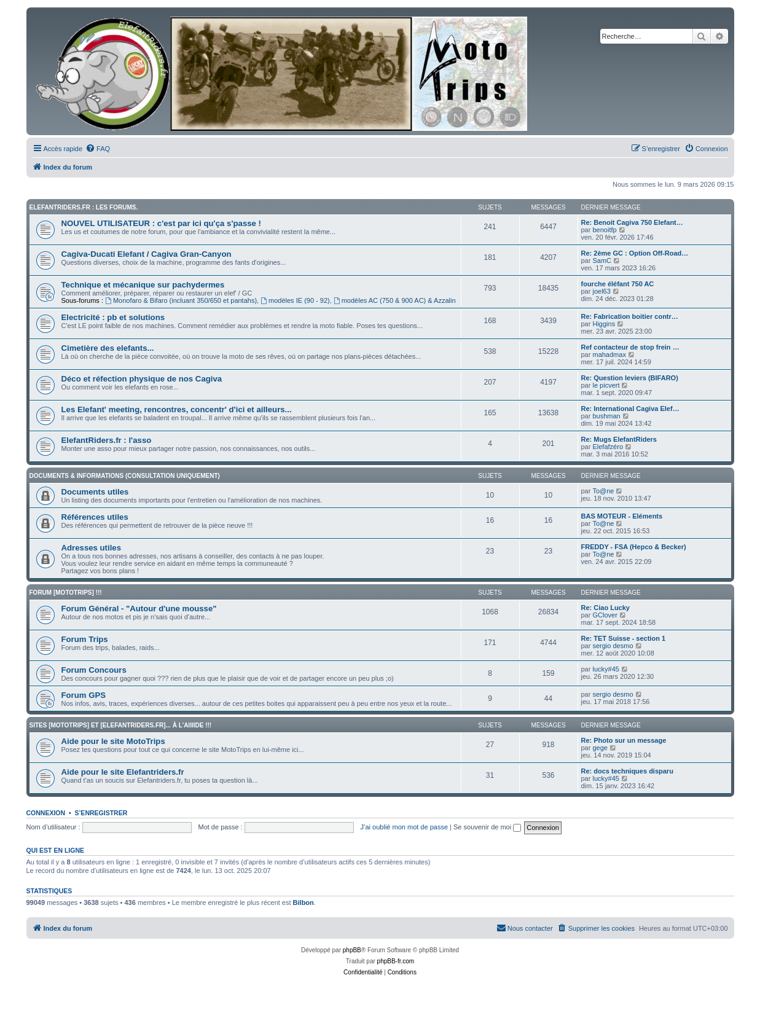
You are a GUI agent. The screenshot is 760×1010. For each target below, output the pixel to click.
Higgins (603, 323)
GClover (604, 615)
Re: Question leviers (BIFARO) (629, 378)
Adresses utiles (91, 547)
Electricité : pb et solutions (113, 317)
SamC (601, 260)
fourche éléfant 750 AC (617, 284)
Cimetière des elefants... (107, 348)
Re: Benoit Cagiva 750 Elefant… (632, 222)
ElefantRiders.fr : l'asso (106, 440)
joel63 (601, 291)
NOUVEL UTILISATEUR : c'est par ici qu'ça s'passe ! (161, 223)
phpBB (352, 950)
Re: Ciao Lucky (605, 607)
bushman (606, 416)
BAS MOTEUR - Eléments (622, 516)
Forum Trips (84, 639)
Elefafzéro (607, 446)
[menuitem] (97, 148)
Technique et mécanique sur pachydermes (143, 284)
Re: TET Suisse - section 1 (623, 638)
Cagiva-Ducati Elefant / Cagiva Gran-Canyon (146, 254)
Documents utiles (95, 491)
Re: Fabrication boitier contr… (629, 316)
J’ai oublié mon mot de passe (404, 827)
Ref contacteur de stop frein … (630, 347)
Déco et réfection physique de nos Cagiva (141, 378)
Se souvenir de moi (487, 827)
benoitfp (604, 229)
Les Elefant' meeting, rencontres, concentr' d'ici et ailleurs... (176, 409)
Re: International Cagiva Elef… (630, 408)
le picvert (605, 385)
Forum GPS (83, 695)
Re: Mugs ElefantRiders (619, 439)
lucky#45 (605, 669)
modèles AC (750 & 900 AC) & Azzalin (395, 300)
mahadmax (608, 354)
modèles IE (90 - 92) (295, 300)
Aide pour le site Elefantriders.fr (122, 772)
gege (599, 747)
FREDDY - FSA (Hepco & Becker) (633, 546)
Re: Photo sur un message (624, 740)
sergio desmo (612, 645)
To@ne (603, 491)
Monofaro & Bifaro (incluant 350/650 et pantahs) (181, 300)
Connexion (46, 812)
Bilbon (303, 902)
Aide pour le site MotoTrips (113, 741)
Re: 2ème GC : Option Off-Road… (635, 253)
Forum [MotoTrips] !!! (65, 592)
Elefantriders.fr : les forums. (83, 207)
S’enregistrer (100, 812)
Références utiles (94, 517)
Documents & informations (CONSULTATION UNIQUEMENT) (124, 475)
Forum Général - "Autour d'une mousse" (139, 608)
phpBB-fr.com (396, 961)
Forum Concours (94, 670)
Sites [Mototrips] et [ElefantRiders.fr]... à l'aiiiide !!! (120, 725)
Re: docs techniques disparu (627, 771)
